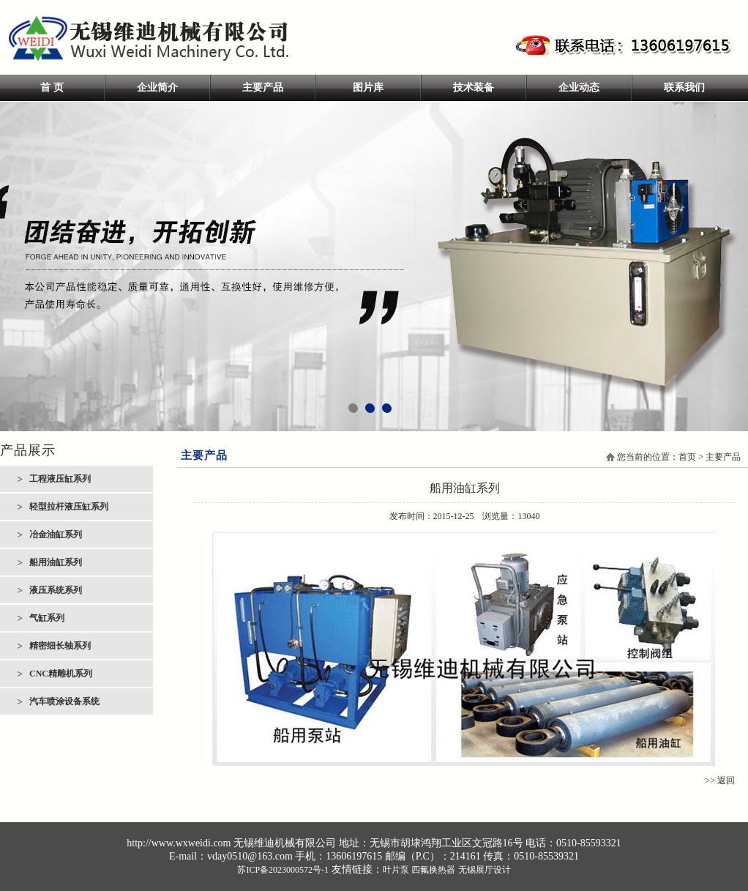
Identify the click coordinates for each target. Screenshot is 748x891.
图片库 (368, 87)
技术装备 (473, 87)
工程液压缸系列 (60, 479)
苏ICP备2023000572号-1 (283, 870)
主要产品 (262, 87)
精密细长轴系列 (60, 646)
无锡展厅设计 (484, 870)
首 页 (52, 87)
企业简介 (157, 87)
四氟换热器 (433, 870)
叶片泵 (396, 870)
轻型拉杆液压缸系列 (68, 507)
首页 (687, 457)
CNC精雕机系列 (60, 673)
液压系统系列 (55, 590)
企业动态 (578, 87)
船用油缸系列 (55, 562)
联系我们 (684, 87)
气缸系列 (46, 618)
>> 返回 (720, 780)
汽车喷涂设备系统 (64, 701)
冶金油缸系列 (55, 534)
